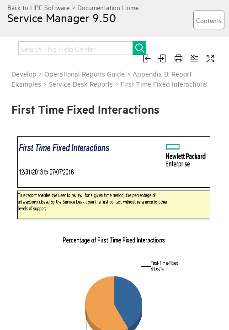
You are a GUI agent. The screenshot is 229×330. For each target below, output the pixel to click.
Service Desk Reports (81, 83)
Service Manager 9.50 (61, 17)
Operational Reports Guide (84, 73)
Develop (24, 73)
